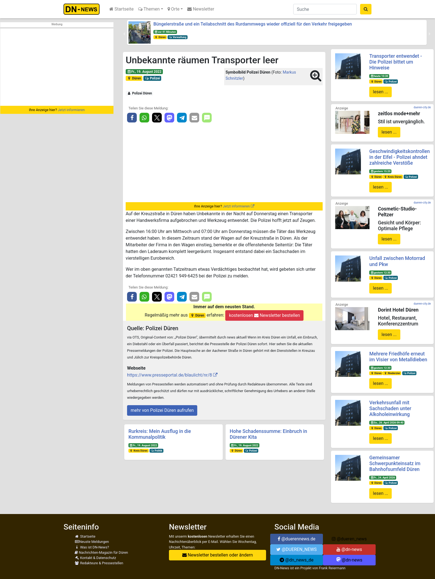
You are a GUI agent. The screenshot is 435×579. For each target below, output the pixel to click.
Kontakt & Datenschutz (95, 558)
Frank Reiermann (332, 568)
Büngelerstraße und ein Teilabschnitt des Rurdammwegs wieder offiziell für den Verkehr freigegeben (252, 24)
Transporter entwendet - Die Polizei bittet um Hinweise (395, 62)
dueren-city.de (422, 107)
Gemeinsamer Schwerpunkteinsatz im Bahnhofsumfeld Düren (394, 463)
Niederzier (392, 373)
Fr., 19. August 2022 (144, 72)
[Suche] (325, 9)
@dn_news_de (296, 560)
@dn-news (349, 549)
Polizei (152, 78)
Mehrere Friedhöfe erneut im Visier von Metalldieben (398, 356)
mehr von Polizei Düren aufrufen (162, 410)
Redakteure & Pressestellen (99, 563)
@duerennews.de (296, 539)
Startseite (121, 9)
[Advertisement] (56, 67)
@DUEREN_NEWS (296, 549)
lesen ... (380, 91)
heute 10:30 (379, 75)
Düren (160, 37)
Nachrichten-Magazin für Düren (101, 552)
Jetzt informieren (71, 110)
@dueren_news (349, 539)
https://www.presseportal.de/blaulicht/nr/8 (169, 375)
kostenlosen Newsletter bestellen (264, 315)
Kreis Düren (139, 450)
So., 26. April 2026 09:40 (386, 422)
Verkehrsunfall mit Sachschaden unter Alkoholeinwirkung (390, 408)
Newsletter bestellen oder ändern (217, 555)
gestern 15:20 (380, 171)
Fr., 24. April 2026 (382, 477)
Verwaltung (177, 37)
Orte (174, 9)
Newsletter (200, 9)
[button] (124, 34)
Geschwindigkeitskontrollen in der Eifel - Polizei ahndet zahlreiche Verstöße (399, 157)
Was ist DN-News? (92, 547)
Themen (149, 9)
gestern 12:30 (380, 272)
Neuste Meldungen (92, 542)
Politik (156, 450)
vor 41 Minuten (165, 31)
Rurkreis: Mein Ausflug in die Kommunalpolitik (159, 434)
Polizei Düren (139, 93)
